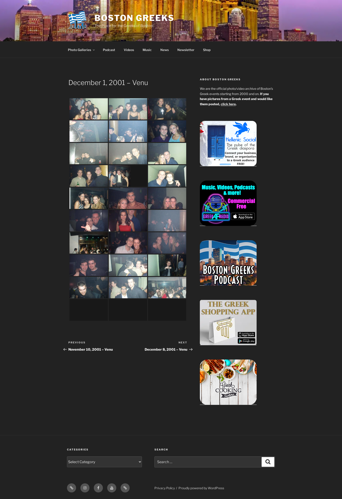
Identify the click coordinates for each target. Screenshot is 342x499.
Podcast (109, 50)
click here (228, 104)
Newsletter (185, 50)
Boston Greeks (134, 18)
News (164, 50)
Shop (207, 50)
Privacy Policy (164, 488)
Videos (129, 50)
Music (147, 50)
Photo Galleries (81, 50)
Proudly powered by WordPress (201, 488)
